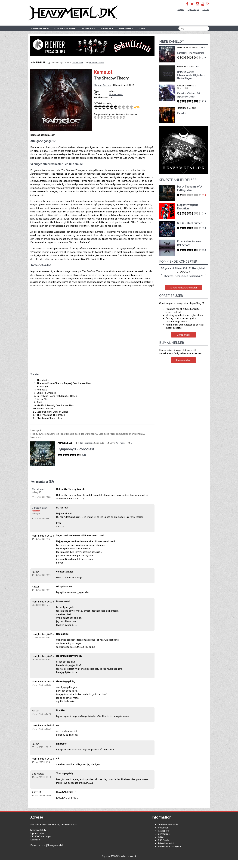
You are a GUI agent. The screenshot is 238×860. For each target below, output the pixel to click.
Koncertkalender (65, 28)
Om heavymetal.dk (168, 824)
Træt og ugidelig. (65, 773)
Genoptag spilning (65, 681)
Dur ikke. (60, 710)
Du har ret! (62, 507)
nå (57, 758)
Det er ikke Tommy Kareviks (70, 489)
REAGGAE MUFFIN (66, 791)
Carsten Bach (77, 62)
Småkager (61, 743)
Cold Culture (190, 268)
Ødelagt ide (62, 633)
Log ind (181, 9)
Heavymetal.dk (73, 12)
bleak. (202, 268)
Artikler (162, 837)
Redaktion (163, 827)
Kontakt (206, 9)
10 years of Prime (171, 268)
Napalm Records (102, 85)
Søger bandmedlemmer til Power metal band (80, 535)
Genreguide (164, 833)
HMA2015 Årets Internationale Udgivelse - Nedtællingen (190, 75)
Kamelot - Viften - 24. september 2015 (188, 95)
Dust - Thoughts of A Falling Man (189, 188)
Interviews (88, 28)
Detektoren (126, 28)
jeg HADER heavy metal (69, 655)
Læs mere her (183, 360)
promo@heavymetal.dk (51, 845)
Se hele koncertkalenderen (184, 287)
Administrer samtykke (169, 846)
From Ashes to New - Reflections (189, 243)
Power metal (116, 94)
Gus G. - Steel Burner (189, 223)
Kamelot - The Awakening (190, 52)
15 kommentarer (96, 62)
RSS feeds (163, 840)
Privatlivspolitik (166, 843)
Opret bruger (193, 9)
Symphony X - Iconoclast (76, 449)
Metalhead (38, 489)
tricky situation (64, 586)
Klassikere (163, 830)
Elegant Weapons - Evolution (188, 206)
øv (57, 725)
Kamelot (103, 72)
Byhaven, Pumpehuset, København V (183, 275)
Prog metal (120, 443)
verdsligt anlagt (64, 571)
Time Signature (86, 443)
